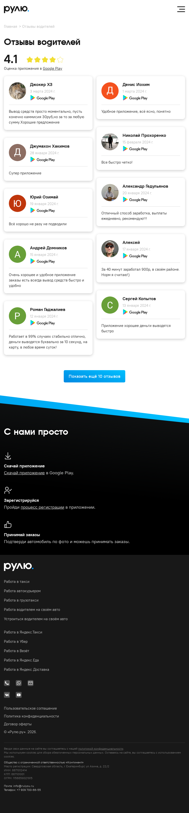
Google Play (52, 68)
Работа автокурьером (22, 591)
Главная (10, 26)
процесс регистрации (42, 507)
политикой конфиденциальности (100, 748)
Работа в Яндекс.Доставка (26, 669)
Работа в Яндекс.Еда (21, 660)
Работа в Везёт (16, 650)
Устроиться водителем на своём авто (36, 619)
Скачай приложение (24, 473)
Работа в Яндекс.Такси (23, 632)
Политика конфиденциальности (31, 716)
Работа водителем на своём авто (32, 609)
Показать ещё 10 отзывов (94, 376)
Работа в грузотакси (21, 600)
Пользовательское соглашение (30, 708)
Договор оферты (18, 724)
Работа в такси (17, 581)
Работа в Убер (16, 641)
